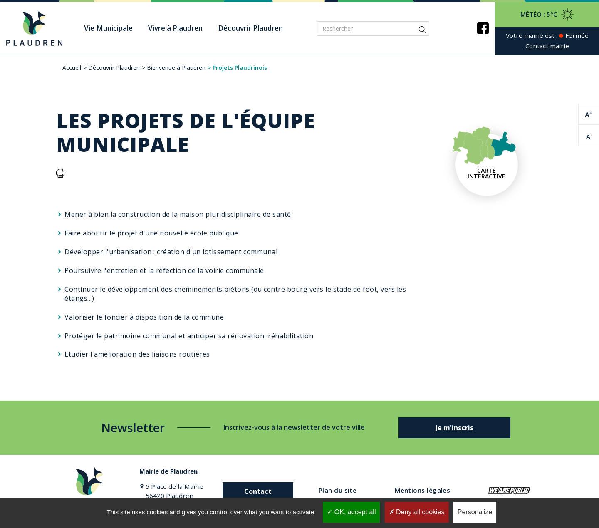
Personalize (475, 512)
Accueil (71, 68)
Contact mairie (547, 46)
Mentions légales (422, 490)
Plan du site (337, 490)
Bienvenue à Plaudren (176, 68)
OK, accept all (351, 512)
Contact (258, 491)
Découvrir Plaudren (114, 68)
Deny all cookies (417, 512)
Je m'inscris (454, 427)
